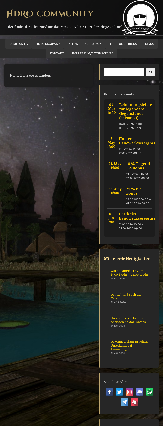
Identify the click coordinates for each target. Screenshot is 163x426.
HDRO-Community (49, 14)
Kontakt (57, 53)
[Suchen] (150, 72)
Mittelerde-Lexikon (85, 44)
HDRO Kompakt (48, 44)
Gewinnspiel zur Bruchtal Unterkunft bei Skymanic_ (129, 345)
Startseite (18, 44)
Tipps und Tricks (123, 44)
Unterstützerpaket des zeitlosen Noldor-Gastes (128, 320)
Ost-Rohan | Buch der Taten (126, 296)
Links (149, 44)
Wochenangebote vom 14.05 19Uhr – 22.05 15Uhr (129, 272)
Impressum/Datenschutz (92, 53)
